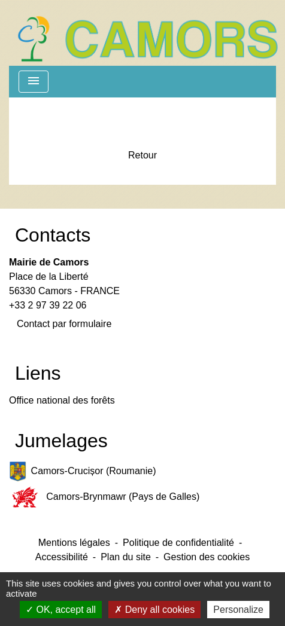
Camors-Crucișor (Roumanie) (82, 471)
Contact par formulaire (64, 324)
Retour (142, 155)
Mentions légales (74, 543)
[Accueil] (147, 33)
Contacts (52, 235)
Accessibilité (61, 557)
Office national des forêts (62, 400)
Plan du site (126, 557)
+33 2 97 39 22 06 (47, 305)
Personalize (238, 609)
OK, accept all (61, 609)
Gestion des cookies (206, 557)
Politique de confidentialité (178, 543)
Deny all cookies (154, 609)
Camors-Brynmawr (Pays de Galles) (104, 497)
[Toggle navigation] (33, 82)
